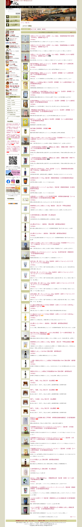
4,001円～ (9, 106)
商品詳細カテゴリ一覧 (12, 110)
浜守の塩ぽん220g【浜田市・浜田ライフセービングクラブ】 (13, 124)
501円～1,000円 (10, 100)
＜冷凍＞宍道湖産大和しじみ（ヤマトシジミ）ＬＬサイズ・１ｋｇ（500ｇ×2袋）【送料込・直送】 (13, 143)
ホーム (22, 22)
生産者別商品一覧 (11, 112)
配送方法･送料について (43, 520)
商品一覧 (9, 108)
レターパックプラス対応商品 (13, 117)
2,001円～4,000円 (11, 104)
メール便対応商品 (11, 114)
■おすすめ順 (33, 29)
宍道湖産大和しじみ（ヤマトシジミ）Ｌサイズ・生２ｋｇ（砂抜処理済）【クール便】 (13, 131)
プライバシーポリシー (54, 520)
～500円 (9, 98)
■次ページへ (73, 32)
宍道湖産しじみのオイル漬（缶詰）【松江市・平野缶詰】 (13, 128)
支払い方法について (33, 520)
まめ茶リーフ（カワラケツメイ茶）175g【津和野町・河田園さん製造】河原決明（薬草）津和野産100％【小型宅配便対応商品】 (13, 137)
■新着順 (43, 29)
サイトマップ (63, 520)
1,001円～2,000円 (11, 102)
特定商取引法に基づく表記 (21, 520)
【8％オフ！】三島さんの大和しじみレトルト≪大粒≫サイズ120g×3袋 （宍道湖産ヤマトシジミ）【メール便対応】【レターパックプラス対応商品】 (13, 149)
